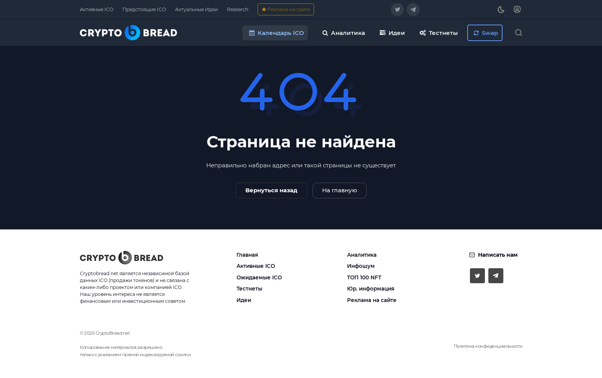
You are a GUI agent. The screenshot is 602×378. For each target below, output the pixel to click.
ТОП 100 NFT (364, 277)
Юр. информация (370, 289)
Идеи (244, 300)
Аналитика (362, 255)
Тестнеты (249, 289)
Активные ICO (256, 266)
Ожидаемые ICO (259, 277)
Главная (247, 255)
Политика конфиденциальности (488, 346)
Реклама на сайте (372, 300)
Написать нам (498, 254)
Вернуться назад (271, 190)
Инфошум (361, 266)
